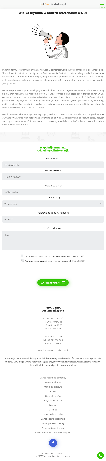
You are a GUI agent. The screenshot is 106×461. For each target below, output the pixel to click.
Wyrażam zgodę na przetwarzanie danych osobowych (55, 260)
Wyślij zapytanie (53, 282)
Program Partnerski (53, 400)
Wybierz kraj (53, 197)
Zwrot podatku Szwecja (53, 427)
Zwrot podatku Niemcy (53, 423)
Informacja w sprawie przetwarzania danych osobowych (55, 256)
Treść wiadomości (53, 227)
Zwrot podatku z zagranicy (53, 377)
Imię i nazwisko (53, 158)
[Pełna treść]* (79, 256)
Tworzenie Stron (49, 456)
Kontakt (53, 405)
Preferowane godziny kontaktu (53, 212)
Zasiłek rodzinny (53, 382)
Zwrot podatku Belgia (53, 414)
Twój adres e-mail (53, 185)
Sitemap (53, 409)
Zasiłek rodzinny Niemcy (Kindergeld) (53, 432)
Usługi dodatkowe (53, 386)
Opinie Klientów (53, 395)
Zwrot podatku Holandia (53, 418)
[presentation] (23, 269)
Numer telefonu (53, 170)
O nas (53, 391)
